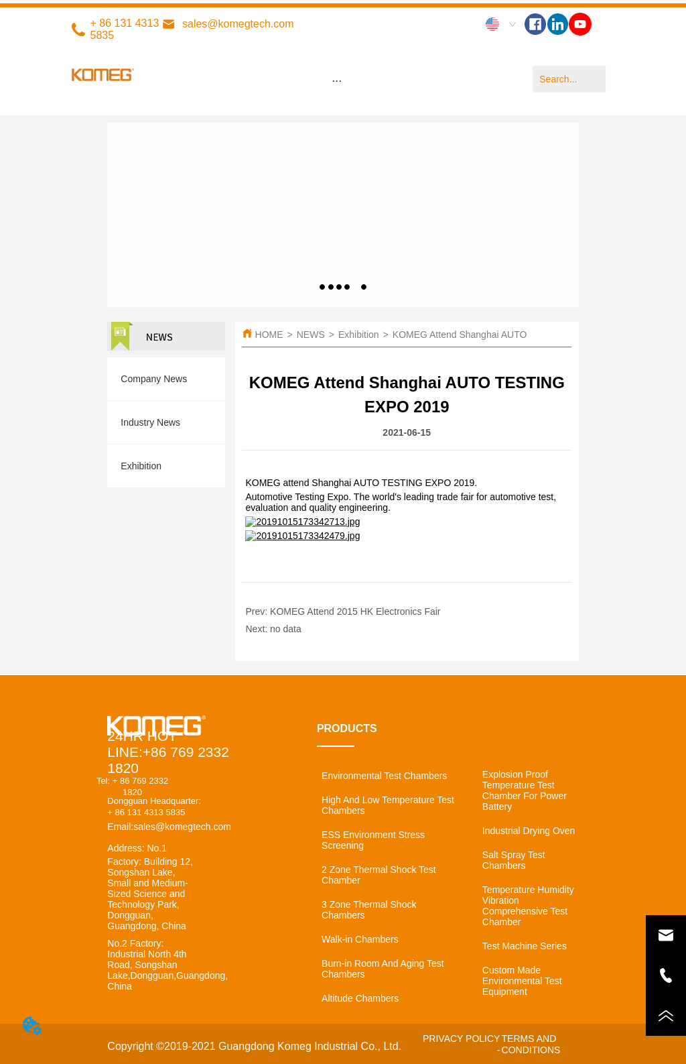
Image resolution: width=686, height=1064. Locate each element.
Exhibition (358, 334)
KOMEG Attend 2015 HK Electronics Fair (355, 611)
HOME (269, 334)
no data (285, 629)
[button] (336, 81)
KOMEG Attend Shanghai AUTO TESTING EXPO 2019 (507, 334)
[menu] (337, 80)
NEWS (311, 334)
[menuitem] (337, 80)
